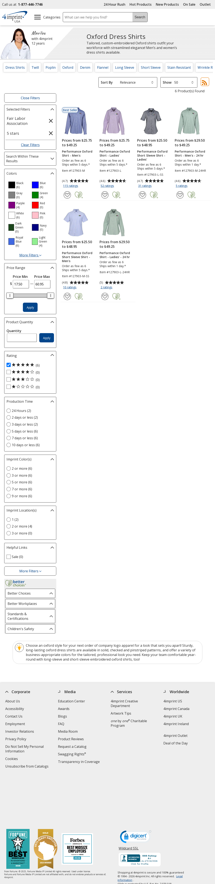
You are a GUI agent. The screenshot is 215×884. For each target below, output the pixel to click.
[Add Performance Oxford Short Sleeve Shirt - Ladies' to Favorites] (142, 195)
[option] (18, 185)
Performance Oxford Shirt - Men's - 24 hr (190, 153)
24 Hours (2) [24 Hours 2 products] (21, 411)
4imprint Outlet (175, 735)
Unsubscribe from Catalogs (27, 767)
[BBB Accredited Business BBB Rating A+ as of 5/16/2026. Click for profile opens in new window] (140, 809)
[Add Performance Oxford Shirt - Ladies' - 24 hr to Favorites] (105, 296)
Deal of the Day (175, 743)
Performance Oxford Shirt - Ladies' (115, 153)
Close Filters (30, 98)
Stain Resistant (179, 67)
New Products (167, 4)
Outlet (206, 4)
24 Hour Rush (114, 4)
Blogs (62, 716)
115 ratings (71, 186)
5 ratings (182, 186)
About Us (12, 701)
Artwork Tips (121, 713)
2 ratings (107, 287)
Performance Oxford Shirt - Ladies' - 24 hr (115, 255)
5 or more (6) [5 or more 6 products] (22, 482)
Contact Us (13, 716)
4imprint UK (172, 716)
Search (140, 17)
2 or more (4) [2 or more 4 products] (22, 526)
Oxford (67, 67)
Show (167, 82)
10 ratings (70, 287)
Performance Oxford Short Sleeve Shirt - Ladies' (152, 155)
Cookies (12, 759)
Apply (30, 307)
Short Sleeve (151, 67)
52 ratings (108, 186)
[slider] (9, 295)
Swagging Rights (72, 754)
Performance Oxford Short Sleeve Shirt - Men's (77, 257)
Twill (35, 67)
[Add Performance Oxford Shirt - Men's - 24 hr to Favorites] (180, 195)
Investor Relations (20, 732)
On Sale (189, 4)
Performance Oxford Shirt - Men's (77, 153)
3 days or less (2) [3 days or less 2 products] (25, 424)
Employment (15, 724)
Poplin (51, 67)
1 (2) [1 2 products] (15, 519)
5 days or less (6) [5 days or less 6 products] (25, 431)
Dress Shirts (15, 67)
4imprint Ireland (176, 724)
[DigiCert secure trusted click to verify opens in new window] (136, 788)
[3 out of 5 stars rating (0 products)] (29, 379)
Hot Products (141, 4)
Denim (85, 67)
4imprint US (172, 701)
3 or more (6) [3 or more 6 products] (22, 475)
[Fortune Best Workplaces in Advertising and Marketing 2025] (18, 798)
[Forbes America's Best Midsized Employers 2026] (77, 799)
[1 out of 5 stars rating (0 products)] (29, 387)
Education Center (71, 701)
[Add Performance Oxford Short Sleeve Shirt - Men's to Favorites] (67, 296)
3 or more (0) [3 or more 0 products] (22, 533)
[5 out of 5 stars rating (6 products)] (29, 365)
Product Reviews (71, 739)
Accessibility (14, 708)
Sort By (107, 82)
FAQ (61, 724)
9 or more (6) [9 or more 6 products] (22, 496)
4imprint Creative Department (124, 703)
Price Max (42, 276)
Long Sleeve (124, 67)
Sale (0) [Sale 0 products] (17, 557)
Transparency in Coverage (79, 762)
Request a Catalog (72, 746)
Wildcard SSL (129, 799)
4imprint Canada (176, 708)
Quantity (14, 331)
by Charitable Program (129, 723)
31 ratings (145, 186)
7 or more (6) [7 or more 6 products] (22, 489)
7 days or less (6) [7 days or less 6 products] (25, 438)
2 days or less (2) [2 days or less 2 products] (25, 417)
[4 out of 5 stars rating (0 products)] (29, 372)
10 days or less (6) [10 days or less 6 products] (26, 445)
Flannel (102, 67)
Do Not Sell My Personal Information (24, 749)
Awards (63, 708)
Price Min (20, 276)
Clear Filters (30, 144)
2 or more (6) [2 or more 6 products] (22, 468)
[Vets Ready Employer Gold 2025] (45, 798)
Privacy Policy (16, 739)
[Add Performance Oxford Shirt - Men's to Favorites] (67, 195)
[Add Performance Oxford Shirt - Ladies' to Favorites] (105, 195)
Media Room (68, 731)
